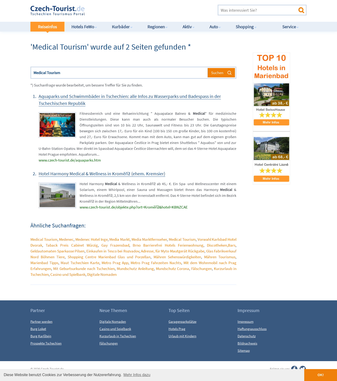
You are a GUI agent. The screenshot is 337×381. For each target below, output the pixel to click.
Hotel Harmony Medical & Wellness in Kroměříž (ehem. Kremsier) (102, 173)
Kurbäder (122, 26)
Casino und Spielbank (67, 274)
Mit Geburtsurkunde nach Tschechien (84, 268)
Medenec (66, 239)
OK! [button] (321, 375)
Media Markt (119, 239)
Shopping (246, 26)
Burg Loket (38, 329)
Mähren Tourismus (220, 256)
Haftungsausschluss (252, 329)
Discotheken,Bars (221, 245)
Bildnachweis (247, 343)
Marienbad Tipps (44, 262)
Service (290, 26)
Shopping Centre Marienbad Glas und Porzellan (109, 256)
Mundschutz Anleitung (135, 268)
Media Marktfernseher (149, 239)
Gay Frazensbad (115, 245)
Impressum (245, 321)
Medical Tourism (43, 239)
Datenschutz (247, 336)
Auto (215, 26)
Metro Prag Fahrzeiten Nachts (156, 262)
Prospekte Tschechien (46, 343)
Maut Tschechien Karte (80, 262)
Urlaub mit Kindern (182, 336)
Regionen (157, 26)
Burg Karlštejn (40, 336)
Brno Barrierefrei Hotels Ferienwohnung (168, 245)
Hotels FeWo (84, 26)
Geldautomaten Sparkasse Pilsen (57, 251)
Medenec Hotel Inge (91, 239)
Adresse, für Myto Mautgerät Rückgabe (172, 251)
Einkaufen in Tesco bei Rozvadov (112, 251)
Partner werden (41, 321)
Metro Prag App (115, 262)
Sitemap (244, 350)
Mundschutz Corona (172, 268)
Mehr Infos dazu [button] (137, 375)
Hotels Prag (176, 329)
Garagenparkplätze (182, 321)
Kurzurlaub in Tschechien (117, 336)
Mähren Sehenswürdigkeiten (177, 256)
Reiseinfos (47, 26)
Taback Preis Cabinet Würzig (72, 245)
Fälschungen (201, 268)
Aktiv (189, 26)
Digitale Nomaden (102, 274)
